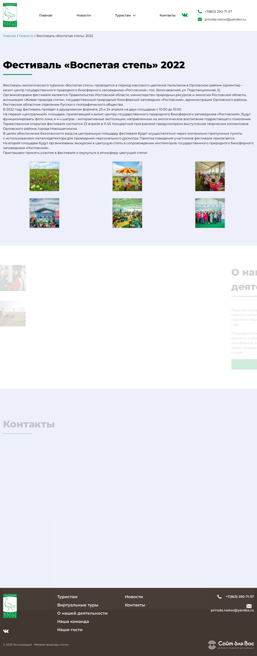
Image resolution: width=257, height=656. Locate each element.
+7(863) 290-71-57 (215, 12)
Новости (83, 15)
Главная (45, 15)
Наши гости (70, 629)
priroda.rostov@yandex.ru (222, 19)
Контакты (168, 15)
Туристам (123, 15)
